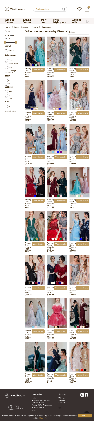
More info (43, 418)
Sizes (34, 410)
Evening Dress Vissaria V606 (28, 159)
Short (8, 98)
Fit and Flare (11, 63)
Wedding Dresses (9, 21)
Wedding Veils (76, 21)
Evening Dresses (26, 21)
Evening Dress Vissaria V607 (50, 159)
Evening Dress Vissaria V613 (50, 246)
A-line (8, 60)
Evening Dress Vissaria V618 (28, 333)
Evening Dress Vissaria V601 (50, 71)
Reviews (62, 400)
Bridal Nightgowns (59, 21)
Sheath (9, 67)
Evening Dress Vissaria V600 (28, 71)
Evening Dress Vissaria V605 (72, 115)
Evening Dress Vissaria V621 (28, 377)
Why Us (62, 398)
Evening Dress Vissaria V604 (50, 115)
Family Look (42, 21)
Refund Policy (38, 402)
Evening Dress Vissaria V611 (72, 202)
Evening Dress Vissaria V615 (28, 290)
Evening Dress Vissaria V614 (72, 246)
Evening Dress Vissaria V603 (28, 115)
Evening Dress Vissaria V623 (72, 377)
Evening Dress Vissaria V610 (50, 202)
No (7, 80)
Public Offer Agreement (42, 405)
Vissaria (9, 50)
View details (38, 69)
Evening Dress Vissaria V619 (50, 333)
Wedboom (12, 408)
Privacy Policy (38, 407)
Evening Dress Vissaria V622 (50, 377)
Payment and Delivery (41, 400)
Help (34, 398)
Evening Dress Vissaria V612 (28, 246)
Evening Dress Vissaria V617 (72, 290)
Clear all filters (10, 111)
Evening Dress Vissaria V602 (72, 71)
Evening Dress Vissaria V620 (72, 333)
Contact (62, 402)
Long (8, 91)
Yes (7, 83)
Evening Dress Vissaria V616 (50, 290)
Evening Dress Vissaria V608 (72, 159)
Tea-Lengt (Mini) (10, 71)
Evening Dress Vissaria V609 (28, 202)
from (9, 35)
